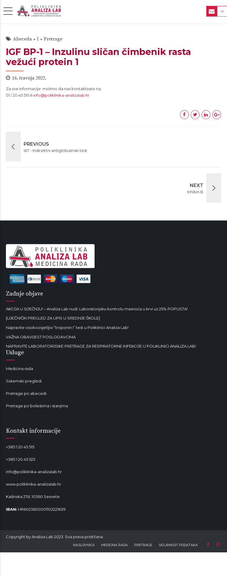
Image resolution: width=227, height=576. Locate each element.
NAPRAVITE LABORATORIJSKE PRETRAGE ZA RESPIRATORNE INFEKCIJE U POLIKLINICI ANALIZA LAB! (101, 346)
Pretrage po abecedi (26, 393)
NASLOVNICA (84, 545)
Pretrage (53, 39)
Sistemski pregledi (24, 381)
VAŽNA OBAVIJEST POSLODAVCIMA (41, 337)
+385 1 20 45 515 (20, 446)
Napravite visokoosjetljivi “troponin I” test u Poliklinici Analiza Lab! (67, 327)
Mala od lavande (22, 418)
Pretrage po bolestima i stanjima (37, 405)
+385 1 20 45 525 (20, 459)
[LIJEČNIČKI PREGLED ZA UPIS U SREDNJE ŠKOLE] (53, 318)
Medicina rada (19, 368)
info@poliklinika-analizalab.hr (61, 95)
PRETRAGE (143, 545)
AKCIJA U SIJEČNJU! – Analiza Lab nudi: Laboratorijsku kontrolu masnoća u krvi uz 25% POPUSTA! (97, 308)
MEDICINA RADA (114, 545)
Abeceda (22, 39)
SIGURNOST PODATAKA (178, 545)
